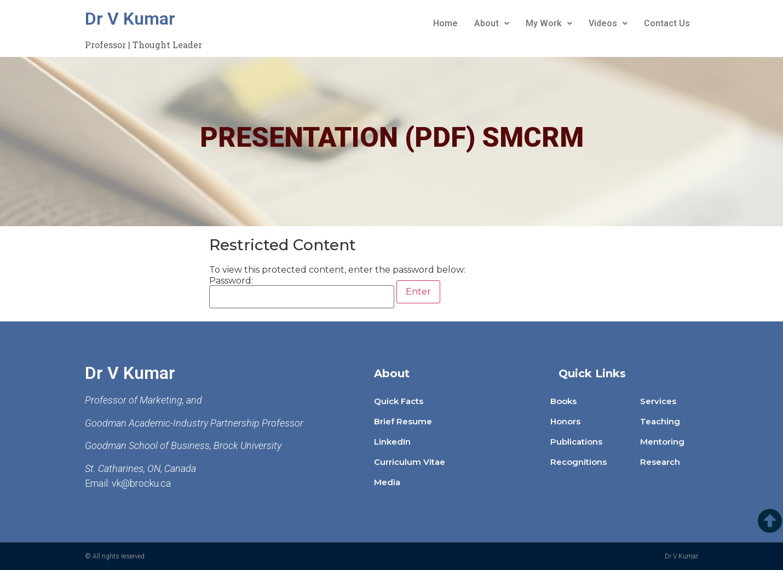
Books (563, 401)
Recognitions (578, 462)
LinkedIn (392, 441)
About (491, 23)
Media (387, 482)
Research (660, 462)
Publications (576, 441)
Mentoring (662, 441)
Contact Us (667, 23)
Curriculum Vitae (409, 462)
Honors (565, 421)
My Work (549, 23)
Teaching (660, 421)
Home (445, 23)
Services (658, 401)
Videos (608, 23)
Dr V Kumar (130, 18)
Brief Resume (403, 421)
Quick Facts (398, 401)
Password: (301, 292)
